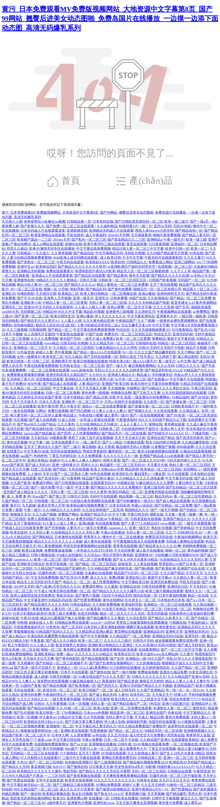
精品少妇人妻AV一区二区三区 (40, 284)
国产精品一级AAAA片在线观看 (97, 352)
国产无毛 (182, 307)
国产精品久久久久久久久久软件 (82, 266)
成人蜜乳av (192, 803)
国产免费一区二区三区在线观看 (70, 226)
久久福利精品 (107, 226)
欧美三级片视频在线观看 (164, 591)
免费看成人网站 (160, 262)
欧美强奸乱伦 (122, 474)
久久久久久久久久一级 (120, 456)
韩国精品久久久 (137, 510)
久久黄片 (187, 654)
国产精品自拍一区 (189, 230)
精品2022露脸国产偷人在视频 (62, 618)
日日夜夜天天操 (101, 767)
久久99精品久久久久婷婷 (61, 510)
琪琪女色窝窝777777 (184, 699)
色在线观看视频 (107, 523)
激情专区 (199, 708)
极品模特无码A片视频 (133, 447)
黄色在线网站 (113, 600)
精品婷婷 (132, 469)
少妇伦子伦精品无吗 (116, 595)
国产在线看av (157, 379)
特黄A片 (180, 694)
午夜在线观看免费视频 (41, 366)
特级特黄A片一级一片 (135, 226)
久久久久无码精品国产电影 (149, 302)
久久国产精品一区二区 (188, 667)
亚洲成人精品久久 (121, 375)
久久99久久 (97, 375)
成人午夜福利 (96, 235)
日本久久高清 (49, 402)
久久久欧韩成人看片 (142, 753)
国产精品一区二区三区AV (26, 803)
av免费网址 (201, 311)
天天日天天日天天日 (174, 780)
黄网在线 (155, 424)
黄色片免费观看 (177, 717)
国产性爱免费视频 (87, 600)
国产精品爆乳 (176, 794)
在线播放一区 (99, 798)
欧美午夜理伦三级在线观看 (104, 244)
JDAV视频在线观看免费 (151, 744)
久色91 (22, 762)
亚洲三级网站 (184, 262)
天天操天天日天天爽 (38, 658)
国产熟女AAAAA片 (109, 794)
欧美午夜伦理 (48, 406)
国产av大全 (78, 744)
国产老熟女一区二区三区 (36, 262)
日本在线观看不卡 (65, 442)
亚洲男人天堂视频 (57, 298)
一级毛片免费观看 (197, 523)
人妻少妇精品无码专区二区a (98, 325)
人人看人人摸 (71, 320)
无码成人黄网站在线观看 (185, 541)
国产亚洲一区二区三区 (32, 316)
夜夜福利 (109, 681)
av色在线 (99, 735)
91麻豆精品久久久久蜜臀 (155, 483)
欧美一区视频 (27, 717)
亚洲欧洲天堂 (61, 361)
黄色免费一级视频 (95, 393)
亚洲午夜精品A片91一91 (151, 789)
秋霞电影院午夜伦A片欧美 (95, 271)
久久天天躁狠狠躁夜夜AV (150, 330)
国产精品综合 (83, 253)
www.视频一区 (171, 523)
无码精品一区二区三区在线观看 (34, 753)
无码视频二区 (30, 311)
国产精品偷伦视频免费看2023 (145, 762)
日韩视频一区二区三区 (51, 501)
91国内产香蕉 (30, 685)
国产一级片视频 (124, 672)
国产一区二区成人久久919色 (143, 460)
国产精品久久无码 (15, 767)
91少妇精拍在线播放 (125, 667)
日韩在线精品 (80, 604)
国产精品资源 (127, 681)
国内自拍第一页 (145, 595)
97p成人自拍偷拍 (69, 555)
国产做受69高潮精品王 (113, 789)
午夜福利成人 (198, 622)
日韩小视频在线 (43, 555)
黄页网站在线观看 (128, 631)
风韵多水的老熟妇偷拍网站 (30, 798)
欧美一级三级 (196, 239)
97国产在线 (94, 334)
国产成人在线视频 (42, 420)
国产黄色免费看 (120, 289)
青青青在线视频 (125, 546)
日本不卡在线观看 (74, 672)
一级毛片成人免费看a (98, 339)
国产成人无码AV (37, 465)
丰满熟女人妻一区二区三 (172, 708)
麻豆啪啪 (89, 447)
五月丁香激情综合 (27, 523)
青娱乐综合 (64, 595)
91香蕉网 (73, 478)
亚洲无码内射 (183, 334)
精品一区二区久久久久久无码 (122, 613)
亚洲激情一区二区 (59, 726)
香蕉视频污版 (135, 794)
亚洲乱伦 (8, 293)
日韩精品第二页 (150, 758)
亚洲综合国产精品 (160, 438)
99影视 (150, 767)
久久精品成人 (189, 411)
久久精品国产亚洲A (155, 740)
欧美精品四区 (46, 266)
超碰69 (54, 460)
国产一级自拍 (30, 794)
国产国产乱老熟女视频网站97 (111, 663)
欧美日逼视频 (32, 550)
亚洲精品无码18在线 (167, 636)
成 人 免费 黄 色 (19, 496)
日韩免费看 (118, 298)
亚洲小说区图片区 (175, 704)
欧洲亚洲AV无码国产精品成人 (192, 762)
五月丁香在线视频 (163, 284)
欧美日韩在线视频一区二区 (70, 591)
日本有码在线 (103, 221)
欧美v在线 (101, 708)
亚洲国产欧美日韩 (115, 384)
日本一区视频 (78, 704)
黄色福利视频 (197, 550)
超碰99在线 (73, 244)
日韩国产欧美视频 (162, 280)
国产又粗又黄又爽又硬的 (84, 722)
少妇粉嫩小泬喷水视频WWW (176, 555)
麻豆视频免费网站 (142, 366)
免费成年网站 (42, 483)
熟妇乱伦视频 (94, 311)
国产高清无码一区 (51, 478)
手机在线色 (75, 235)
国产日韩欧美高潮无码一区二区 (139, 221)
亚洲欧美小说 (30, 302)
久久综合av (92, 555)
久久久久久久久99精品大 (94, 654)
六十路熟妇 (68, 753)
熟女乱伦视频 (82, 794)
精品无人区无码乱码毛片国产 (39, 582)
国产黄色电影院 (67, 658)
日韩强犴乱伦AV (190, 532)
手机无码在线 (189, 582)
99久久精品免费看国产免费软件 (142, 726)
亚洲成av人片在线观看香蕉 (52, 275)
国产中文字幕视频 (94, 636)
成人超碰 (41, 676)
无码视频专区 (162, 375)
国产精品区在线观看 (89, 275)
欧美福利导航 (131, 604)
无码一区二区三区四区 (149, 771)
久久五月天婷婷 (153, 785)
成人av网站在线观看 (47, 244)
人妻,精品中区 (89, 384)
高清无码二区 (140, 694)
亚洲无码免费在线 (164, 582)
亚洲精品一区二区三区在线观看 (168, 604)
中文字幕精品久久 (197, 713)
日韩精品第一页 (79, 221)
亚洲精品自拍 (129, 586)
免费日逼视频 (58, 411)
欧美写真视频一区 (59, 564)
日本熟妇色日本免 (171, 600)
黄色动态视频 (17, 442)
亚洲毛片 (102, 298)
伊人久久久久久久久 (110, 316)
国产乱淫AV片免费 (74, 577)
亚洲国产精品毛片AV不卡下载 (103, 514)
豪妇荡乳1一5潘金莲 (149, 474)
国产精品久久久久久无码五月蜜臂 (104, 771)
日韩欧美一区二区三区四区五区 (122, 280)
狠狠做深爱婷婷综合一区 (39, 731)
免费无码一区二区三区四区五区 (128, 334)
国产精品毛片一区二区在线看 (123, 433)
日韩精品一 (25, 253)
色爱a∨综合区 (142, 505)
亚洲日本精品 (37, 460)
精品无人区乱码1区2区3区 (55, 325)
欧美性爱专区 (165, 627)
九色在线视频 (78, 469)
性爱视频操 (98, 731)
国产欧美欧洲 (165, 568)
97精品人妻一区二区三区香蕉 (65, 302)
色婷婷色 (40, 456)
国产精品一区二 (60, 330)
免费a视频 (116, 577)
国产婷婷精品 (183, 528)
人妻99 (123, 694)
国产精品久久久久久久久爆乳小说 (118, 591)
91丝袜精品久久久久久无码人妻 (75, 532)
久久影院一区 (154, 402)
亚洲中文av (25, 266)
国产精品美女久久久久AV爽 (160, 546)
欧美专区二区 (53, 357)
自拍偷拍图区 (24, 325)
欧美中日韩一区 (177, 248)
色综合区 (123, 330)
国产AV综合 (200, 397)
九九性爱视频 (56, 704)
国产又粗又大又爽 (146, 393)
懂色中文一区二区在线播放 (123, 537)
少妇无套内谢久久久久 (184, 460)
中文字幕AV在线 (36, 451)
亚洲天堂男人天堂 (51, 505)
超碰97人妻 (130, 785)
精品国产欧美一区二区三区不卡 (26, 735)
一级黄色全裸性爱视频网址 (177, 320)
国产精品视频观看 (94, 658)
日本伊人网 (60, 735)
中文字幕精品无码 (109, 253)
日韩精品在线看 (180, 771)
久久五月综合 (117, 735)
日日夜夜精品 (182, 330)
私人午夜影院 (18, 645)
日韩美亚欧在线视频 (145, 519)
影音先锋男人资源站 (71, 645)
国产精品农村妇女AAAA (163, 370)
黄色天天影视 (139, 275)
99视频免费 (58, 438)
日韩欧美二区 (109, 429)
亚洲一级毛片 (83, 298)
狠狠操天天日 (20, 514)
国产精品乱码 (96, 289)
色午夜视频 (63, 352)
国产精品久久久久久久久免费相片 (116, 487)
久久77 (170, 532)
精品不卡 (8, 424)
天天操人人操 (12, 221)
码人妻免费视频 (50, 546)
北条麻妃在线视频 (98, 573)
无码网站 (190, 469)
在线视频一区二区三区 (175, 266)
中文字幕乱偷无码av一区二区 (29, 785)
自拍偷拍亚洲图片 (78, 762)
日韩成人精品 (65, 429)
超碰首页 (125, 564)
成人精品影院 (187, 357)
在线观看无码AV (103, 483)
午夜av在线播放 (113, 532)
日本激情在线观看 (68, 537)
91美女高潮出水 (201, 672)
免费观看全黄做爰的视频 (25, 375)
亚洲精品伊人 (201, 704)
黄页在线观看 (136, 244)
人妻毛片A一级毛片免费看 (87, 528)
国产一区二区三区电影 (46, 762)
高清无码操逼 (157, 613)
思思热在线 (175, 735)
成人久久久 (98, 577)
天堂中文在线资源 (49, 780)
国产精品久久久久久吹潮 (170, 275)
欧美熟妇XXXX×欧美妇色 (105, 262)
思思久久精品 (17, 248)
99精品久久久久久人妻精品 (57, 280)
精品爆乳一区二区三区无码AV (122, 465)
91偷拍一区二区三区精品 (185, 785)
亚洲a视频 (86, 523)
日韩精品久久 (136, 262)
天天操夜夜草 (141, 235)
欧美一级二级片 (176, 221)
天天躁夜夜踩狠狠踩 (17, 541)
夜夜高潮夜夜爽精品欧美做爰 (114, 649)
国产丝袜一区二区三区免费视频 (87, 559)
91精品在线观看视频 (195, 451)
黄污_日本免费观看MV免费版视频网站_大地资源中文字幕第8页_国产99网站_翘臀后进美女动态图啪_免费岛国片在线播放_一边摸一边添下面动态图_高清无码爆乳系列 (110, 18)
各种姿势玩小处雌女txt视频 (44, 221)
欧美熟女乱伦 (124, 654)
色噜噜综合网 (121, 393)
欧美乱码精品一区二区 (125, 492)
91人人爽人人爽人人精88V (81, 460)
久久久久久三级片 (117, 640)
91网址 (41, 411)
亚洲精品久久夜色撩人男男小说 (89, 379)
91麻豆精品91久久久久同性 (116, 348)
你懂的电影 (25, 293)
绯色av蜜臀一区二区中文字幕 (129, 307)
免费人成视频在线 (41, 519)
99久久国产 (156, 658)
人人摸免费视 (80, 735)
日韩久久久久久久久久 (149, 676)
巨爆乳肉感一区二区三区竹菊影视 (175, 776)
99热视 (22, 622)
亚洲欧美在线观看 (74, 731)
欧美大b (59, 798)
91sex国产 (39, 496)
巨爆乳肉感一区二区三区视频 (60, 573)
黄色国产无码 (70, 339)
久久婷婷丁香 (165, 357)
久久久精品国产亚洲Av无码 (188, 676)
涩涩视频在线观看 (49, 379)
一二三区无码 (54, 776)
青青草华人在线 (198, 735)
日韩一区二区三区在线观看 (22, 343)
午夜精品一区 (118, 519)
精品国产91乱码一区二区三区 (136, 573)
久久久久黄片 (194, 257)
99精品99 (49, 311)
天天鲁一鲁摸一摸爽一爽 (184, 514)
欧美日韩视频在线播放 (90, 361)
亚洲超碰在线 (77, 230)
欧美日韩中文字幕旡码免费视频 (155, 384)
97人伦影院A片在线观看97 (40, 758)
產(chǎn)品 (144, 181)
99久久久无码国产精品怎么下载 (162, 420)
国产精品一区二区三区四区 (95, 564)
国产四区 (60, 469)
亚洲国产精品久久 (176, 519)
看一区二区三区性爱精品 (193, 496)
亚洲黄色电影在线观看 (161, 492)
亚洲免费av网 (77, 798)
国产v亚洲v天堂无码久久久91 (58, 586)
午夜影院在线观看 (70, 334)
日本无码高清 (119, 505)
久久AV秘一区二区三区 (74, 708)
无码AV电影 (182, 226)
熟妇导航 (77, 289)
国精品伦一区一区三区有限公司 (157, 289)
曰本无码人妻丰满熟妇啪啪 (104, 627)
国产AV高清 (176, 415)
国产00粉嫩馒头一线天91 (135, 501)
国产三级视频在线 (107, 762)
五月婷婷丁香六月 (20, 379)
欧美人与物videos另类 (107, 469)
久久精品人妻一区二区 (190, 577)
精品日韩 (157, 717)
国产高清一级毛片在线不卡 (34, 667)
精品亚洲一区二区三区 (127, 713)
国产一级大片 (116, 366)
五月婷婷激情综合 (156, 667)
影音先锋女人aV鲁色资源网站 (193, 302)
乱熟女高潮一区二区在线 (21, 649)
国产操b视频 (143, 568)
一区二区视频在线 (123, 293)
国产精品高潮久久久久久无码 (46, 604)
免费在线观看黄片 (59, 271)
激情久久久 (193, 591)
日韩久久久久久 (188, 366)
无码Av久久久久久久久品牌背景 (118, 370)
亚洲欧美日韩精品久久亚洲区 (111, 645)
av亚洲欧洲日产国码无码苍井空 (131, 266)
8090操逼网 (185, 447)
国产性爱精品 (181, 789)
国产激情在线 (100, 672)
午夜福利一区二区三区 (145, 609)
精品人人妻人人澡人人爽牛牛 (187, 681)
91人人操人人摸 (42, 645)
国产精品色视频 (55, 685)
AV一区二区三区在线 (26, 289)
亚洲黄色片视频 (79, 803)
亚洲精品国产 (184, 685)
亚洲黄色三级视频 (119, 311)
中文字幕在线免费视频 (93, 248)
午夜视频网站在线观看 (174, 311)
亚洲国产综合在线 (191, 568)
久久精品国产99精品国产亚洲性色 (60, 568)
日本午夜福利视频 (172, 595)
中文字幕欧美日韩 (135, 582)
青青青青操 (40, 609)
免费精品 (159, 339)
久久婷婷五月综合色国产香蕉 (39, 397)
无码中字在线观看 (103, 496)
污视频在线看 (134, 442)
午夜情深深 (201, 771)
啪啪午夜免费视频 (166, 235)
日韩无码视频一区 (63, 676)
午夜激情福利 (126, 420)
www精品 (51, 343)
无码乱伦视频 (134, 253)
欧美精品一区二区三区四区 (161, 469)
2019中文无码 (24, 586)
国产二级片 (71, 447)
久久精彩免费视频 (106, 604)
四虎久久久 (89, 465)
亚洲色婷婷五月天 (170, 293)
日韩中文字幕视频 (165, 798)
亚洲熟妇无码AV (196, 631)
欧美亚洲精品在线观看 (48, 235)
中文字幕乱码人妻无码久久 (95, 726)
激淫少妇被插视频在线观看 (158, 451)
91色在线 (196, 253)
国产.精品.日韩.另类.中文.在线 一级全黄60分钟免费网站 (128, 397)
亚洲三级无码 (154, 487)
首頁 (63, 181)
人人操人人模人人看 (90, 307)
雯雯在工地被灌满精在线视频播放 (142, 622)
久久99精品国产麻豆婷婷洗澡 (110, 568)
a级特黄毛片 (56, 803)
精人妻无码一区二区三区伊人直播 (36, 415)
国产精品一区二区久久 (125, 731)
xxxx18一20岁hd (102, 622)
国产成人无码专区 (191, 645)
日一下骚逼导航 (197, 433)
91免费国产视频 (163, 447)
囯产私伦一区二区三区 (89, 239)
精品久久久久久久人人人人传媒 (58, 541)
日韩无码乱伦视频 (74, 343)
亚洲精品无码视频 (30, 271)
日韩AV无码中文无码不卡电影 (161, 348)
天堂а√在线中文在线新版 (123, 402)
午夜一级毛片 (173, 239)
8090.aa (7, 667)
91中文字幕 (160, 325)
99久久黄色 (98, 492)
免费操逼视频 (148, 672)
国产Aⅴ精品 (112, 442)
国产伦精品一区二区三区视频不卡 (61, 663)
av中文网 (184, 361)
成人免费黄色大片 (133, 749)
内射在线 (175, 713)
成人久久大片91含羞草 (77, 789)
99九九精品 (73, 357)
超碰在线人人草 (41, 622)
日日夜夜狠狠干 (19, 609)
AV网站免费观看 (108, 785)
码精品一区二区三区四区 (177, 343)
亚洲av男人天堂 (172, 429)
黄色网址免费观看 (77, 649)
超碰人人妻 (44, 352)
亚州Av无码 (162, 226)
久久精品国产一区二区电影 (130, 636)
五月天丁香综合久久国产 (43, 447)
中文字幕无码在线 (179, 478)
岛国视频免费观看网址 (51, 744)
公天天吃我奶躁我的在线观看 (184, 393)
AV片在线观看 (177, 474)
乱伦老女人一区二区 (140, 600)
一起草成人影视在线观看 (96, 420)
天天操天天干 (162, 694)
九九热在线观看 (165, 411)
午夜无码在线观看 (70, 262)
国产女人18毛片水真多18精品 (135, 559)
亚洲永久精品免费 (173, 672)
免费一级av (64, 654)
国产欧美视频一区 (82, 685)
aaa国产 (26, 456)
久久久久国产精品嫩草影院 (155, 352)
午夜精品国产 (125, 320)
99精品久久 (205, 339)
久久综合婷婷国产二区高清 (102, 510)
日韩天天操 (88, 280)
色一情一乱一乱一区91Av (185, 690)
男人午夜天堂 (70, 406)
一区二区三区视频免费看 (25, 726)
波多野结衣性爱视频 (52, 681)
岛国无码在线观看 (162, 722)
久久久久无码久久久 (32, 699)
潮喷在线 (156, 514)
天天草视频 (155, 794)
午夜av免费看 (92, 740)
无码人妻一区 (100, 704)
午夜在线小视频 (91, 415)
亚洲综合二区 (12, 307)
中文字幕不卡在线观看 (187, 379)
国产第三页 (57, 496)
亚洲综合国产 (156, 713)
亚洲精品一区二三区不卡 (32, 348)
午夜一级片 (32, 510)
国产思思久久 (107, 685)
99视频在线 (125, 483)
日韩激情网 (37, 330)
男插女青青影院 (95, 451)
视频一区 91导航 (56, 289)
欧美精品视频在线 (56, 794)
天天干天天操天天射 (130, 438)
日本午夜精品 (73, 397)
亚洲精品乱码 (153, 631)
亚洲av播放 (146, 293)
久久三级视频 (17, 330)
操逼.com (44, 740)
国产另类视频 (54, 528)
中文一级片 (64, 487)
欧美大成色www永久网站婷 (157, 654)
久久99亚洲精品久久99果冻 (97, 424)
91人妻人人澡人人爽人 (109, 411)
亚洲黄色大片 (166, 316)
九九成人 (42, 253)
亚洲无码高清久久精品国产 (66, 375)
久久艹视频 (146, 320)
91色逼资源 (25, 352)
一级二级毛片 (90, 442)
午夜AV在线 (29, 618)
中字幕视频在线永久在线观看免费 (139, 541)
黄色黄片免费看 (171, 803)
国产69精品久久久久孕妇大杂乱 (166, 388)
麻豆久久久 (189, 798)
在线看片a (14, 451)
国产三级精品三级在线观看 (73, 785)
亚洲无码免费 (30, 694)
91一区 (127, 352)
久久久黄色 (66, 424)
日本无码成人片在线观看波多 (42, 230)
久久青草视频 (61, 253)
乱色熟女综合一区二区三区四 (82, 366)
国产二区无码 (71, 627)
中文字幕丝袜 (63, 388)
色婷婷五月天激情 (96, 699)
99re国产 (71, 749)
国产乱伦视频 (24, 713)
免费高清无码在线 (159, 537)
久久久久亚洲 (163, 307)
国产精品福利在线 (39, 429)
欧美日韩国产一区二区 (96, 690)
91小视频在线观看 (191, 722)
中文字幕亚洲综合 (141, 316)
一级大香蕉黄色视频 (64, 699)
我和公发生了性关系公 (136, 357)
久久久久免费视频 (44, 339)
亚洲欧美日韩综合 (30, 564)
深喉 (17, 550)
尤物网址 (133, 388)
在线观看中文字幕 (201, 420)
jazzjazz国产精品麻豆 (40, 433)
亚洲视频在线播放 (102, 744)
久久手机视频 (93, 717)
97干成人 (41, 591)
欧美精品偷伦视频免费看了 (87, 505)
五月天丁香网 (89, 753)
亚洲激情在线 (24, 280)
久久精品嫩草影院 (195, 442)
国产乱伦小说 (204, 330)
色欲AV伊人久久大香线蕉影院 (189, 658)
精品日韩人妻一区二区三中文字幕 (138, 248)
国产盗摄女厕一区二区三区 (186, 402)
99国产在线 (137, 298)
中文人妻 (82, 487)
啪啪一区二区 (175, 550)
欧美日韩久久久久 (125, 699)
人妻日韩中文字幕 (189, 483)
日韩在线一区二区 (177, 609)
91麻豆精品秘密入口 (85, 681)
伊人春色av (47, 717)
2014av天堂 (61, 239)
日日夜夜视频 (158, 244)
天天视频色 (25, 663)
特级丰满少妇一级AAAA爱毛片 (133, 361)
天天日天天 (194, 573)
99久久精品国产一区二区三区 (36, 789)
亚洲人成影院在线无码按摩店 (32, 595)
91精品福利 (180, 397)
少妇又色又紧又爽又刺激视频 (36, 672)
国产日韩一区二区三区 (24, 749)
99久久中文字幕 (70, 311)
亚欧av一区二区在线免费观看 (104, 406)
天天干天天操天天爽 (90, 388)
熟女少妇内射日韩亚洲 (163, 442)
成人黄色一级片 (116, 415)
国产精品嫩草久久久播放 (105, 618)
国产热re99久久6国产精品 (36, 424)
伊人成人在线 (114, 722)
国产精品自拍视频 (41, 708)
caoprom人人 (117, 528)
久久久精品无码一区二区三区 (111, 343)
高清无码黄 (15, 429)
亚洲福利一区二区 (184, 244)
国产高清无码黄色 (189, 438)
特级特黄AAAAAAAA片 (175, 767)
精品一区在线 (198, 595)
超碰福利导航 (136, 722)
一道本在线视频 (22, 411)
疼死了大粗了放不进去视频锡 (90, 438)
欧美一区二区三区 (47, 559)
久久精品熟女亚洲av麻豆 (94, 631)
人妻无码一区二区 (65, 609)
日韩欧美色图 (87, 429)
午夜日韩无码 (201, 388)
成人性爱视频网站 (106, 582)
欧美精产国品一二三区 (34, 239)
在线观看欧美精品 (185, 740)
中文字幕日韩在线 (66, 740)
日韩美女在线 (147, 780)
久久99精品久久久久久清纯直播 (140, 478)
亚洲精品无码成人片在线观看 (111, 230)
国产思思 (64, 433)
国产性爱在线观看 (20, 780)
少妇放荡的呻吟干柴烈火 (140, 429)
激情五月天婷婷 (151, 681)
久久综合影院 (136, 618)
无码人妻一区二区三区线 (108, 302)
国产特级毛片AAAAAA (165, 433)
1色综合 (154, 704)
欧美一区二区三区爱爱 (133, 339)
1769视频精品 (71, 713)
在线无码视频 (88, 613)
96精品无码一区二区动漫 (163, 731)
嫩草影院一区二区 (122, 451)
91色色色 (53, 627)
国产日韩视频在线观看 (72, 483)
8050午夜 (34, 384)
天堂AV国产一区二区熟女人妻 (65, 474)
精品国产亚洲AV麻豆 (98, 478)
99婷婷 (145, 798)
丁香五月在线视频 (162, 749)
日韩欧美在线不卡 (184, 406)
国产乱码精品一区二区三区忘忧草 (191, 487)
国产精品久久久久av (79, 284)
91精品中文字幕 (70, 717)
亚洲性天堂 (174, 631)
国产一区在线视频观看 (147, 415)
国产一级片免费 (43, 487)
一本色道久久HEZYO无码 (92, 550)
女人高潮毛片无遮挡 (39, 334)
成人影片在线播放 (149, 550)
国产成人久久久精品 (61, 640)
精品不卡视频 (196, 348)
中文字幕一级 (39, 442)
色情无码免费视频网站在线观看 (87, 546)
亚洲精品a (154, 239)
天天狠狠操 (116, 388)
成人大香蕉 (106, 447)
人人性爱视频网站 (86, 433)
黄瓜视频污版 (41, 767)
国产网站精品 (42, 537)
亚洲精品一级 (135, 658)
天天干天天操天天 (24, 402)
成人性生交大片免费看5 (148, 735)
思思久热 (195, 794)
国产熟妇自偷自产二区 (130, 704)
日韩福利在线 (146, 343)
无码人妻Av (65, 519)
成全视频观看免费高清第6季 (176, 640)
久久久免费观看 (90, 456)
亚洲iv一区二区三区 (178, 758)
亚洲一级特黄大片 (65, 465)
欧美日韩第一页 (19, 361)
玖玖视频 (20, 420)
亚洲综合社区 (177, 586)
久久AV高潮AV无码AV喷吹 (155, 645)
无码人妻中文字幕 (119, 717)
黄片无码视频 (53, 749)
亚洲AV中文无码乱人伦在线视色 (48, 307)
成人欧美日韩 (110, 257)
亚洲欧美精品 (44, 654)
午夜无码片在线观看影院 (163, 257)
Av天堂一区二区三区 (130, 379)
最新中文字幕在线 (181, 339)
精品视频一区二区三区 (136, 496)
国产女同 (117, 658)
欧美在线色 (18, 532)
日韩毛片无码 (77, 496)
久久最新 (111, 586)
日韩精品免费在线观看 (72, 622)
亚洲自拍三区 (135, 577)
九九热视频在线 (148, 663)
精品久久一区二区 (77, 582)
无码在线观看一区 (27, 690)
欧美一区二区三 (90, 640)
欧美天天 (210, 537)
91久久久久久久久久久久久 (114, 780)
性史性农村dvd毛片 (129, 767)
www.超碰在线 (82, 370)
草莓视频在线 (24, 631)
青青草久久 (92, 537)
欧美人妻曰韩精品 (94, 293)
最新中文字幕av (159, 577)
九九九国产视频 (44, 514)
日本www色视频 (96, 713)
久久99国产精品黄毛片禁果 (167, 253)
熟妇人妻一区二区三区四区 (190, 465)
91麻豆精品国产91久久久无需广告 (104, 676)
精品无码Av (163, 496)
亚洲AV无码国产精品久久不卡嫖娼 (145, 685)
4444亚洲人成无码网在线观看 (75, 257)
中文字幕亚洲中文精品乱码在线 (48, 600)
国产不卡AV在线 (29, 298)
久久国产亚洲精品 (150, 690)
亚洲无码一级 (195, 636)
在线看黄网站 (149, 649)
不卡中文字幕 (132, 257)
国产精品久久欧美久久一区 (168, 618)
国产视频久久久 (140, 411)
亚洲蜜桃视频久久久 (199, 731)
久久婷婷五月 (145, 311)
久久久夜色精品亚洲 (98, 320)
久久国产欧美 (20, 483)
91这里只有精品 (114, 609)
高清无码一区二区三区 (60, 690)
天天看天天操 (157, 465)
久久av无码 (165, 366)
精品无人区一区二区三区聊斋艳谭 (142, 271)
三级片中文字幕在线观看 (81, 758)
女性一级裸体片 (29, 357)
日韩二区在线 (41, 469)
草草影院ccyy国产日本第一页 (181, 564)
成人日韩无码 (125, 690)
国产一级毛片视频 (164, 510)
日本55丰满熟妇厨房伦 (30, 613)
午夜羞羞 (37, 640)
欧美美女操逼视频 (78, 780)
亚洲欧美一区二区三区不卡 (82, 402)
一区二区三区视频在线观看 (48, 370)
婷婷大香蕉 (111, 460)
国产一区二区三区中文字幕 (181, 649)
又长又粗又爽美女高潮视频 (136, 803)
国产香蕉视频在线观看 (84, 776)
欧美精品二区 (68, 293)
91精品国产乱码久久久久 (54, 631)
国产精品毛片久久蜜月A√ (39, 320)
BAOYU (59, 767)
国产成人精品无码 (102, 694)
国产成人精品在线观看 (173, 501)
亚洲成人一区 (67, 667)
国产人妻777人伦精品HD (140, 523)
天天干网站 (185, 352)
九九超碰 (29, 505)
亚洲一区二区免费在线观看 (131, 708)
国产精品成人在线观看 (60, 384)
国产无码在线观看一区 (101, 357)
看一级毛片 (167, 361)
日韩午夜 (124, 744)
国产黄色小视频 (87, 595)
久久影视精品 (158, 298)
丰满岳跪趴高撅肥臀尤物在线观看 (53, 636)
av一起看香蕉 (90, 609)
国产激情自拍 (77, 767)
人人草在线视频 (145, 564)
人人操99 (34, 474)
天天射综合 (39, 438)
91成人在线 (66, 420)
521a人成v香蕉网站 (93, 667)
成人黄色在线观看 (97, 541)
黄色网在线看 (174, 424)
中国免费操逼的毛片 (29, 627)
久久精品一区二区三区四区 (73, 348)
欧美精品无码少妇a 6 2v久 (43, 722)
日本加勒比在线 (202, 474)
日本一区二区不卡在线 (121, 740)
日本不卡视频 (12, 334)
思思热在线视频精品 (65, 451)
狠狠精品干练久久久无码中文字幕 (187, 663)
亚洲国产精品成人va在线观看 (161, 456)
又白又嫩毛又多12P (136, 325)
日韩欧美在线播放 (124, 798)
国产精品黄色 (117, 275)
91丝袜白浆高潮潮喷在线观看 (92, 501)
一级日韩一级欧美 (192, 316)
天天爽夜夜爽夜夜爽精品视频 (125, 776)
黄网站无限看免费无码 (119, 758)
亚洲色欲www (103, 803)
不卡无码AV (198, 586)
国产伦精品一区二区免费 (173, 505)
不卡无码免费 (124, 550)
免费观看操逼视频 (58, 550)
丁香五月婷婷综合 (62, 456)
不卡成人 (141, 717)
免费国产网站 (68, 514)
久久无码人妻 (39, 532)
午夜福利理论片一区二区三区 (65, 694)
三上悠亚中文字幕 (154, 699)
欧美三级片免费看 (62, 613)
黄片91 (15, 505)
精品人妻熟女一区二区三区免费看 (122, 284)
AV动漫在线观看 (113, 753)
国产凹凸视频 (80, 411)
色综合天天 (162, 334)
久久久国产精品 (172, 573)
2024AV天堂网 (118, 235)
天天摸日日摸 (46, 293)
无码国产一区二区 (191, 280)
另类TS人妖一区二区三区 (98, 749)
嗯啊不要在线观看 (140, 627)
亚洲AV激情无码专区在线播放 (52, 248)
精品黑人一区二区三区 (200, 289)
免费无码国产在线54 (91, 519)
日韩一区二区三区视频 (63, 393)
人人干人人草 (180, 271)
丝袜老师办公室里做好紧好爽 (191, 613)
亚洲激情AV (144, 555)
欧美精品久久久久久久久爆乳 (39, 771)
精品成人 (143, 375)
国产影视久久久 (32, 226)
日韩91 (39, 704)
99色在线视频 (100, 474)
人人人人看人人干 (133, 424)
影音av (212, 645)
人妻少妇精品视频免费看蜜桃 (29, 257)
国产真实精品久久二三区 (126, 239)
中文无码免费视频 (44, 577)
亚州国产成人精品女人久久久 (26, 492)
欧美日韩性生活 (62, 316)
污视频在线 (177, 622)
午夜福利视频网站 (188, 537)
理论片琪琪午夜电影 (117, 555)
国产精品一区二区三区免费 (190, 298)
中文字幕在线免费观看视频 (94, 330)
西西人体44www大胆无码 (154, 230)
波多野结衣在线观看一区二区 (190, 726)
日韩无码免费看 (154, 586)
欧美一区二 (199, 248)
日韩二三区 (40, 361)
